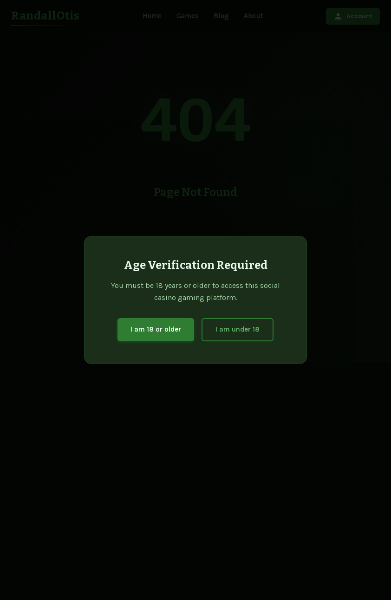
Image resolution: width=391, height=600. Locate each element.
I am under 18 (237, 329)
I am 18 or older (155, 329)
